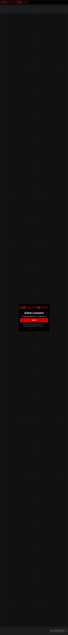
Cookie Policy (41, 324)
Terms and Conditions (38, 326)
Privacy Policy (27, 326)
